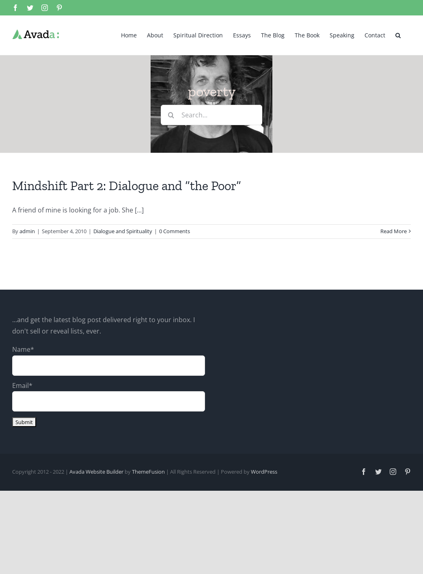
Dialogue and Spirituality (122, 231)
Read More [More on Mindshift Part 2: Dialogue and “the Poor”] (393, 231)
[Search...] (211, 115)
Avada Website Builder (96, 471)
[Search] (171, 115)
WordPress (264, 471)
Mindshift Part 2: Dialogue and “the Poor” (126, 185)
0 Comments (174, 231)
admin (27, 231)
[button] (398, 34)
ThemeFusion (148, 471)
